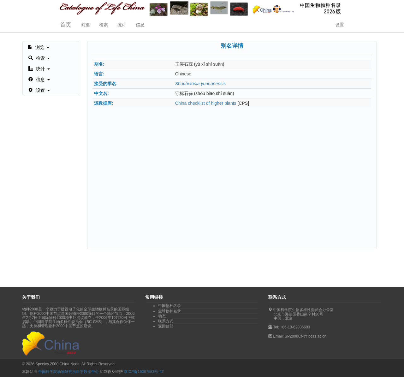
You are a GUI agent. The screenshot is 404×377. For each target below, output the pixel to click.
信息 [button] (140, 24)
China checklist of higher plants (205, 103)
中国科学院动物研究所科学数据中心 (68, 371)
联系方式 (165, 321)
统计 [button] (121, 24)
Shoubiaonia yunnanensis (200, 83)
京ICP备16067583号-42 (144, 371)
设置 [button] (339, 24)
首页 (65, 24)
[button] (38, 46)
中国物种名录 (169, 305)
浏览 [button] (85, 24)
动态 (162, 316)
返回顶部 (165, 326)
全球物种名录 (169, 311)
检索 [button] (103, 24)
